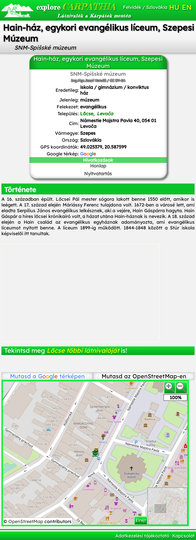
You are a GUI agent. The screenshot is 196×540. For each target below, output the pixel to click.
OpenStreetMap (26, 521)
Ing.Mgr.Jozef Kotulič (88, 80)
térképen (61, 376)
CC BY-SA (117, 80)
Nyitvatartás (98, 173)
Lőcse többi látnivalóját (83, 350)
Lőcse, (96, 113)
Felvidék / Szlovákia (145, 7)
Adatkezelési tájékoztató (142, 536)
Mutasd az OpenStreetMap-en (144, 376)
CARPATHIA (65, 6)
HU (174, 7)
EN (187, 7)
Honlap (98, 166)
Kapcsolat (183, 536)
